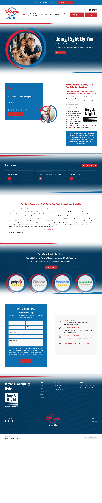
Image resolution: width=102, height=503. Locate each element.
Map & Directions (59, 389)
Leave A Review (92, 14)
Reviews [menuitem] (51, 15)
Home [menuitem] (24, 15)
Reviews (42, 394)
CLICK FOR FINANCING (65, 2)
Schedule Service (78, 14)
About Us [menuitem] (29, 15)
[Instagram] (93, 421)
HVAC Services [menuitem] (35, 15)
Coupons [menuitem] (57, 15)
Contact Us (60, 52)
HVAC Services (43, 391)
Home (41, 385)
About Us (42, 388)
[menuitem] (6, 438)
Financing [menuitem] (44, 15)
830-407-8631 (92, 10)
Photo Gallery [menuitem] (64, 15)
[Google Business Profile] (96, 421)
